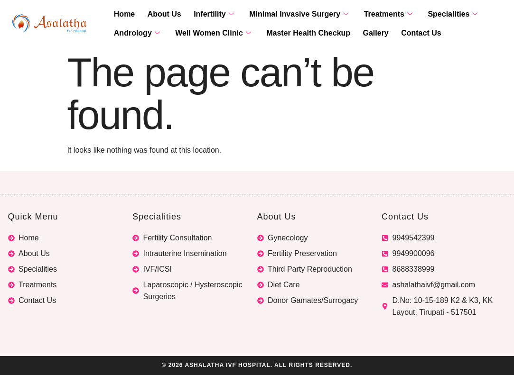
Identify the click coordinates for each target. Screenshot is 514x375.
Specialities (436, 14)
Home (122, 14)
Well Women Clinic (209, 33)
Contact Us (407, 33)
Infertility (206, 14)
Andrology (135, 33)
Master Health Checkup (301, 33)
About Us (160, 14)
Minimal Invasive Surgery (288, 14)
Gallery (365, 33)
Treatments (374, 14)
